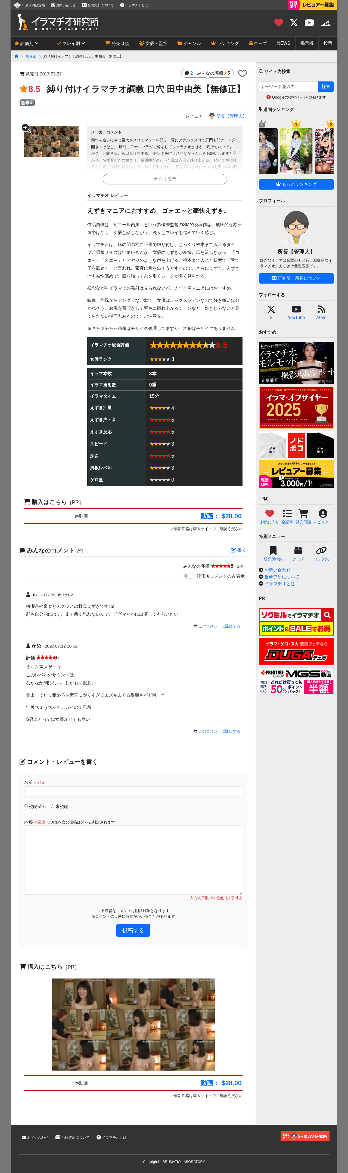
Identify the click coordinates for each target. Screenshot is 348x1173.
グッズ (258, 43)
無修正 (31, 56)
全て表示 (165, 179)
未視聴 (59, 806)
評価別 (23, 43)
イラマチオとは (134, 5)
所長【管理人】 (228, 116)
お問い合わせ (63, 5)
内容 (69, 822)
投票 (328, 43)
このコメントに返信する (219, 626)
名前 (34, 782)
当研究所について (98, 5)
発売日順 (117, 43)
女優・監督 (153, 43)
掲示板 (306, 43)
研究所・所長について (296, 278)
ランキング (225, 43)
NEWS (283, 43)
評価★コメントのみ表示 (221, 576)
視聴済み (35, 806)
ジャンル (189, 43)
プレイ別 (68, 43)
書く (239, 550)
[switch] (188, 576)
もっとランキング (296, 184)
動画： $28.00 (221, 516)
